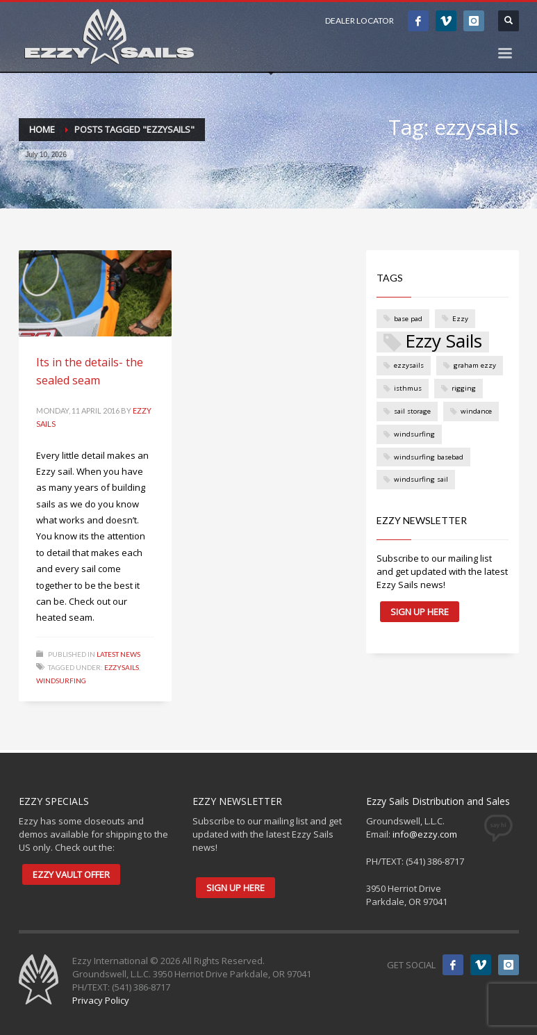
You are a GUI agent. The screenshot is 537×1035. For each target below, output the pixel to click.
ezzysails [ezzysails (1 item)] (409, 365)
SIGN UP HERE (419, 611)
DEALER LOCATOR (359, 20)
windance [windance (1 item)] (476, 411)
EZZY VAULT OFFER (71, 874)
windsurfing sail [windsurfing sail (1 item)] (421, 479)
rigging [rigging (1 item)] (464, 388)
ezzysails (121, 667)
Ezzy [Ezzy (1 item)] (460, 318)
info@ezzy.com (425, 834)
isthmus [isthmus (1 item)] (408, 388)
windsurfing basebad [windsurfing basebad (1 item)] (428, 457)
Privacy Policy (100, 1000)
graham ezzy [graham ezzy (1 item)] (475, 365)
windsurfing (61, 680)
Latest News (118, 654)
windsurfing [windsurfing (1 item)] (414, 434)
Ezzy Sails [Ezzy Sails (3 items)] (443, 342)
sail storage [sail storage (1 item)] (412, 411)
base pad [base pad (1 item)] (408, 318)
